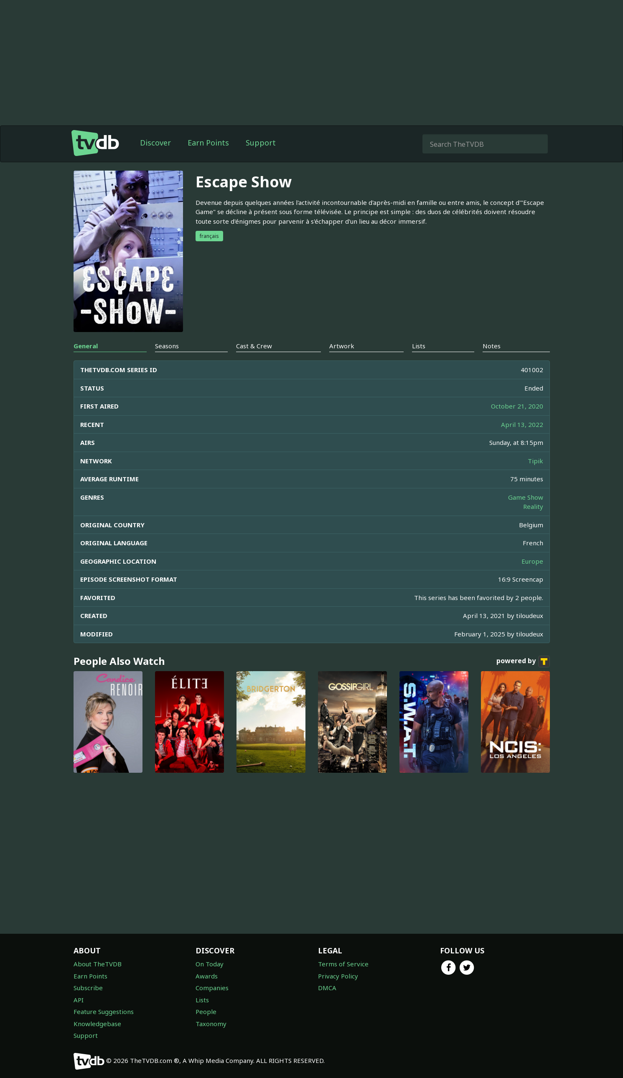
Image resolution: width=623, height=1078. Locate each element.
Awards (207, 976)
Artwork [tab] (341, 346)
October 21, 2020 (517, 406)
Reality (533, 506)
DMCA (327, 987)
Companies (212, 987)
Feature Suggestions (104, 1011)
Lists (202, 1000)
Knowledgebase (97, 1023)
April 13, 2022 (522, 424)
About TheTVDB (98, 964)
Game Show (525, 497)
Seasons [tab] (167, 346)
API (79, 1000)
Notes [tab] (492, 346)
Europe (532, 561)
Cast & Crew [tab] (254, 346)
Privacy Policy (338, 976)
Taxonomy (211, 1023)
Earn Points (208, 143)
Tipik (535, 461)
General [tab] (86, 346)
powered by (523, 661)
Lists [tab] (418, 346)
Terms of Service (343, 964)
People (206, 1011)
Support (261, 143)
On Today (210, 964)
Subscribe (88, 987)
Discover (155, 143)
